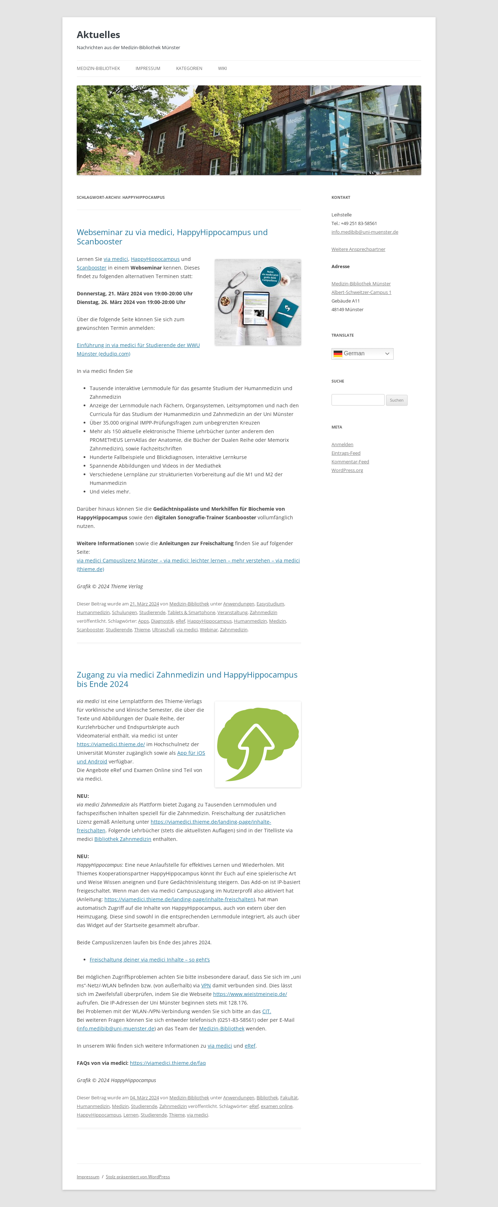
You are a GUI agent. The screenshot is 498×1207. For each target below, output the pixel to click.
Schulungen (124, 612)
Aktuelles (98, 34)
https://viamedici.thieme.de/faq (168, 1062)
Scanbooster (92, 267)
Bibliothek (267, 1097)
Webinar (209, 629)
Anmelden (342, 444)
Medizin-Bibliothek (98, 68)
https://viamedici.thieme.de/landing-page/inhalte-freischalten (179, 899)
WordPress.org (347, 470)
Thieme (142, 629)
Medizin (277, 621)
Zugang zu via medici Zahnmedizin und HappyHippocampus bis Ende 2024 (187, 679)
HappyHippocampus (155, 259)
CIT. (266, 1011)
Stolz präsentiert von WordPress (138, 1177)
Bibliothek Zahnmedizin (122, 839)
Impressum (148, 68)
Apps (143, 621)
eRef (180, 621)
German (349, 354)
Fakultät (289, 1097)
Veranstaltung (232, 612)
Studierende (152, 612)
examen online (276, 1106)
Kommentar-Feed (350, 461)
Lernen (130, 1115)
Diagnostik (162, 621)
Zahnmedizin (263, 612)
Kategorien (189, 68)
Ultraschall (163, 629)
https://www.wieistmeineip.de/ (250, 994)
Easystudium (270, 603)
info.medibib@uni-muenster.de (116, 1028)
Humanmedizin (93, 612)
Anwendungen (238, 603)
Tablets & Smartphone (191, 612)
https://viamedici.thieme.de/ (111, 744)
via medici (116, 259)
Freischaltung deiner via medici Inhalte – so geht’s (150, 959)
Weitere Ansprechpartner (358, 249)
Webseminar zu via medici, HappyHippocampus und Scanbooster (172, 236)
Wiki (222, 68)
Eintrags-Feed (346, 453)
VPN (206, 985)
